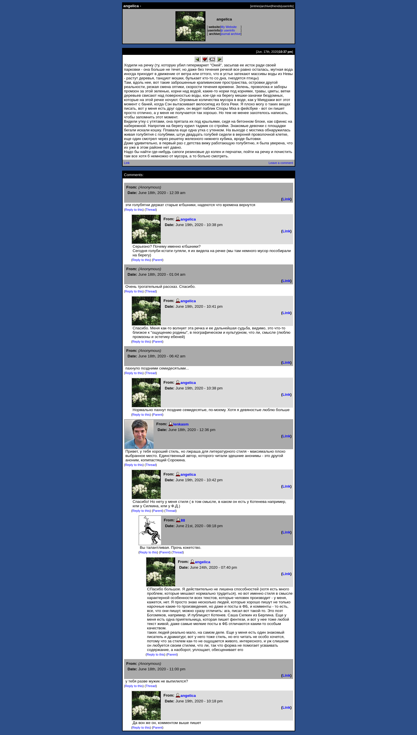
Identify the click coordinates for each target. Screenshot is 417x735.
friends (276, 6)
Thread (151, 209)
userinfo (287, 6)
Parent (157, 260)
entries (255, 6)
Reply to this (134, 209)
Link (127, 163)
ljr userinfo (228, 30)
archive (266, 6)
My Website (229, 27)
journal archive (231, 34)
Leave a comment (281, 163)
